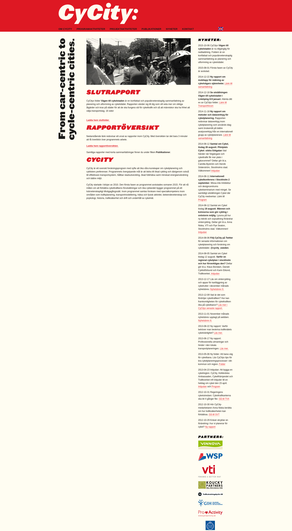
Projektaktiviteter (123, 29)
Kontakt (188, 29)
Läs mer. (218, 333)
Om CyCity (65, 29)
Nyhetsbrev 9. (217, 289)
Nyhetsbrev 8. (205, 320)
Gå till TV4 (224, 399)
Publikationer (151, 29)
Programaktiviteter (91, 29)
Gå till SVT (214, 414)
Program (202, 199)
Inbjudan (215, 170)
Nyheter (171, 29)
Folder (222, 364)
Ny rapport (210, 427)
